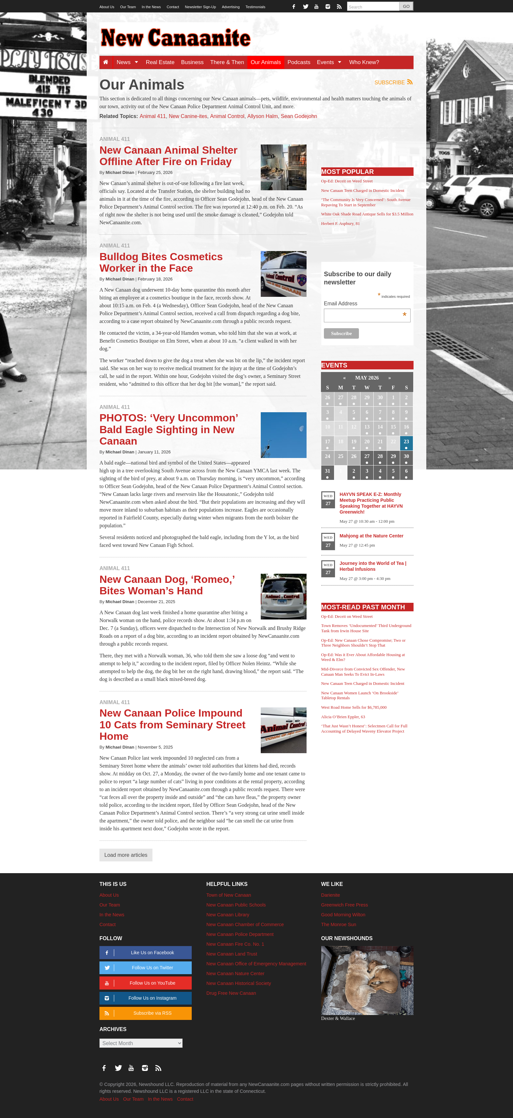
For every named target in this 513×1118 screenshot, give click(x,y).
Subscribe (394, 82)
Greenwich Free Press (344, 904)
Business (192, 62)
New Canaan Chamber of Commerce (245, 924)
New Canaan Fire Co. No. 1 (235, 944)
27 (340, 397)
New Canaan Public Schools (236, 904)
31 (327, 471)
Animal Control (227, 116)
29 (367, 397)
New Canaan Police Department (240, 934)
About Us (106, 7)
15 (393, 427)
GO (406, 6)
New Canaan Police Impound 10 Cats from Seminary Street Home (172, 724)
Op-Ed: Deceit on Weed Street (347, 180)
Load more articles (126, 855)
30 (380, 397)
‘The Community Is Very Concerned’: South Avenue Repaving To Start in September (366, 202)
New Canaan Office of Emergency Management (256, 963)
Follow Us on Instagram (139, 998)
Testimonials (256, 7)
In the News (151, 7)
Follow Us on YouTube (138, 983)
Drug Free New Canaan (231, 993)
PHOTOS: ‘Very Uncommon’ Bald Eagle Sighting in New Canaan (168, 429)
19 (354, 441)
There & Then (227, 62)
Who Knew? (364, 62)
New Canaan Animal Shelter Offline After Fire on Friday (168, 155)
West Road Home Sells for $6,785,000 (354, 707)
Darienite (330, 895)
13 (367, 427)
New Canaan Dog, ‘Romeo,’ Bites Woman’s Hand (167, 585)
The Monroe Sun (338, 924)
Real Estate (160, 62)
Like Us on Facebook (138, 952)
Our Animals (266, 62)
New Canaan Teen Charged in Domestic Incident (362, 190)
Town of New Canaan (228, 895)
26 (327, 397)
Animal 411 (153, 116)
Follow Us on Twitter (137, 967)
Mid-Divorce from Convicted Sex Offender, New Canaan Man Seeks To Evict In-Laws (363, 672)
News (129, 62)
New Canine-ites (188, 116)
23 (406, 441)
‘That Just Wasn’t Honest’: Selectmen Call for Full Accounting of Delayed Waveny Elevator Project (364, 728)
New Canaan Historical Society (238, 983)
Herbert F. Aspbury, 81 (340, 223)
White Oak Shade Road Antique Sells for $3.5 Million (367, 214)
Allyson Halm (262, 116)
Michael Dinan (120, 172)
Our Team (128, 7)
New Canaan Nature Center (235, 973)
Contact (173, 7)
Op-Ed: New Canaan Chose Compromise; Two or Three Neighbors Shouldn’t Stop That (363, 643)
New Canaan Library (227, 914)
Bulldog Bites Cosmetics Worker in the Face (161, 262)
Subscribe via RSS (136, 1013)
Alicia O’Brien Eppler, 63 (343, 716)
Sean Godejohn (299, 116)
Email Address (365, 304)
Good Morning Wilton (343, 914)
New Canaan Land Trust (231, 954)
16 (406, 427)
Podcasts (299, 62)
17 (327, 441)
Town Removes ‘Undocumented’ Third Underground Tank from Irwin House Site (366, 628)
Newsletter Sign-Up (200, 7)
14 (380, 427)
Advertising (230, 7)
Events (331, 62)
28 (354, 397)
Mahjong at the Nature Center (371, 535)
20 (367, 441)
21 (380, 441)
